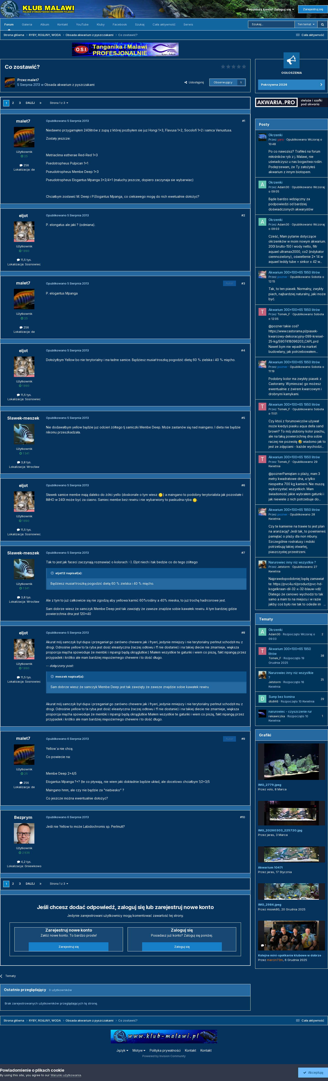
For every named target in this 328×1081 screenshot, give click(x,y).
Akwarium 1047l (270, 867)
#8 (243, 632)
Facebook (120, 24)
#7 (243, 552)
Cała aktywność (164, 24)
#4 (243, 350)
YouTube (82, 24)
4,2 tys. (24, 861)
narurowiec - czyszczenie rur (290, 711)
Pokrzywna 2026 (274, 84)
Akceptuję (313, 1072)
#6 (243, 485)
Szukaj (139, 24)
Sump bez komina (282, 697)
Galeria (27, 24)
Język (122, 1050)
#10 (242, 817)
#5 (243, 418)
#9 (243, 738)
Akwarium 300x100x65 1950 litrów (294, 272)
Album (44, 24)
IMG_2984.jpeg (269, 904)
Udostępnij (194, 82)
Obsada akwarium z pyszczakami (69, 85)
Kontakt (62, 24)
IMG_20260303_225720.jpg (280, 830)
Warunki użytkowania (66, 1075)
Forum (9, 26)
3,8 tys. (24, 462)
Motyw (139, 1050)
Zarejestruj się (313, 9)
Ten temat (304, 24)
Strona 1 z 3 (59, 103)
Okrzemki (275, 135)
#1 (243, 121)
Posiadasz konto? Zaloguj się (270, 9)
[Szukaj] (271, 24)
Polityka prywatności (165, 1050)
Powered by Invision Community (164, 1056)
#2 (243, 215)
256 (24, 165)
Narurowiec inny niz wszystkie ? (292, 562)
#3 (243, 283)
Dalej (30, 103)
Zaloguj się (182, 946)
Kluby (101, 24)
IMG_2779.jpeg (269, 784)
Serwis (188, 24)
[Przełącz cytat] (53, 573)
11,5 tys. (24, 259)
